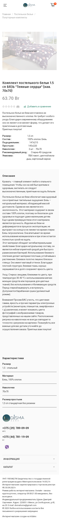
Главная (6, 14)
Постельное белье (23, 14)
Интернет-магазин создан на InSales (19, 516)
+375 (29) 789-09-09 (15, 428)
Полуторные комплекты (14, 17)
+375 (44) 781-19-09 (15, 436)
